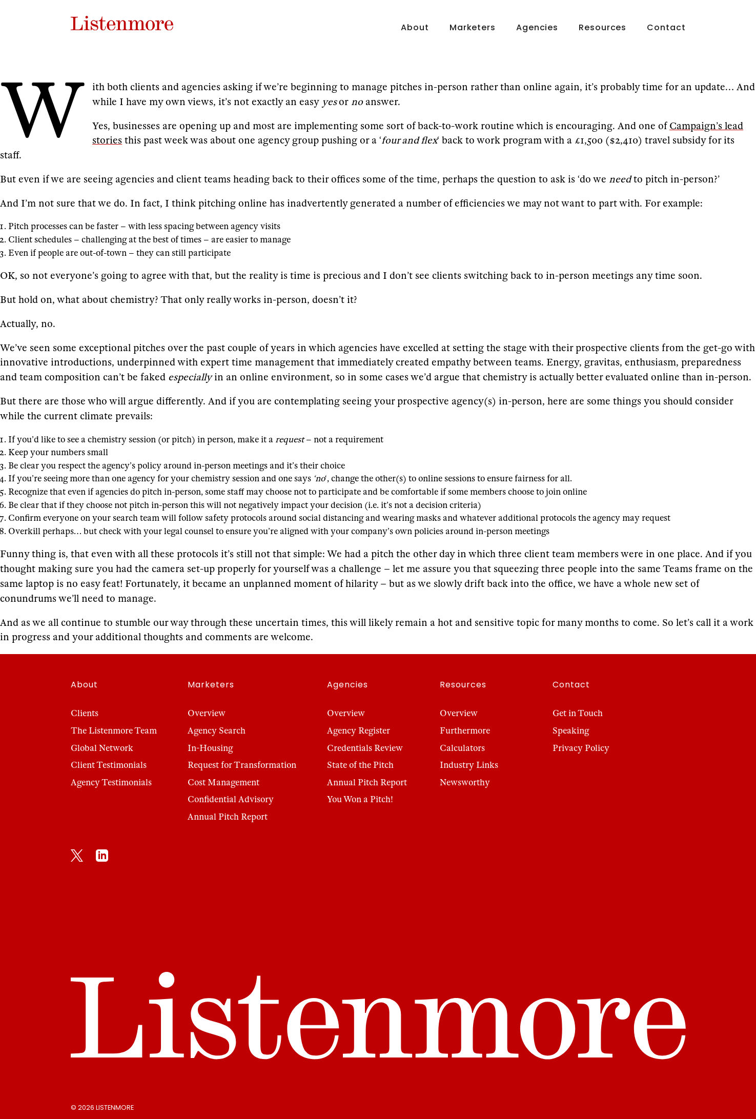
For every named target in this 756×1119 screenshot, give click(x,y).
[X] (77, 857)
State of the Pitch (360, 765)
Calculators (462, 748)
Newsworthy (465, 782)
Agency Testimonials (111, 782)
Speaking (571, 730)
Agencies (537, 27)
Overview (207, 713)
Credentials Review (365, 748)
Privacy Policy (581, 748)
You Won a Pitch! (360, 799)
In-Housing (210, 748)
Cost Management (223, 782)
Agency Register (358, 730)
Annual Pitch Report (228, 816)
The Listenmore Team (114, 730)
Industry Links (469, 765)
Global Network (102, 748)
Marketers (472, 27)
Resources (602, 27)
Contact (666, 27)
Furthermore (465, 730)
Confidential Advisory (231, 799)
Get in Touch (578, 713)
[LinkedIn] (102, 857)
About (414, 27)
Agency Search (217, 730)
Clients (84, 713)
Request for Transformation (242, 765)
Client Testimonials (109, 765)
